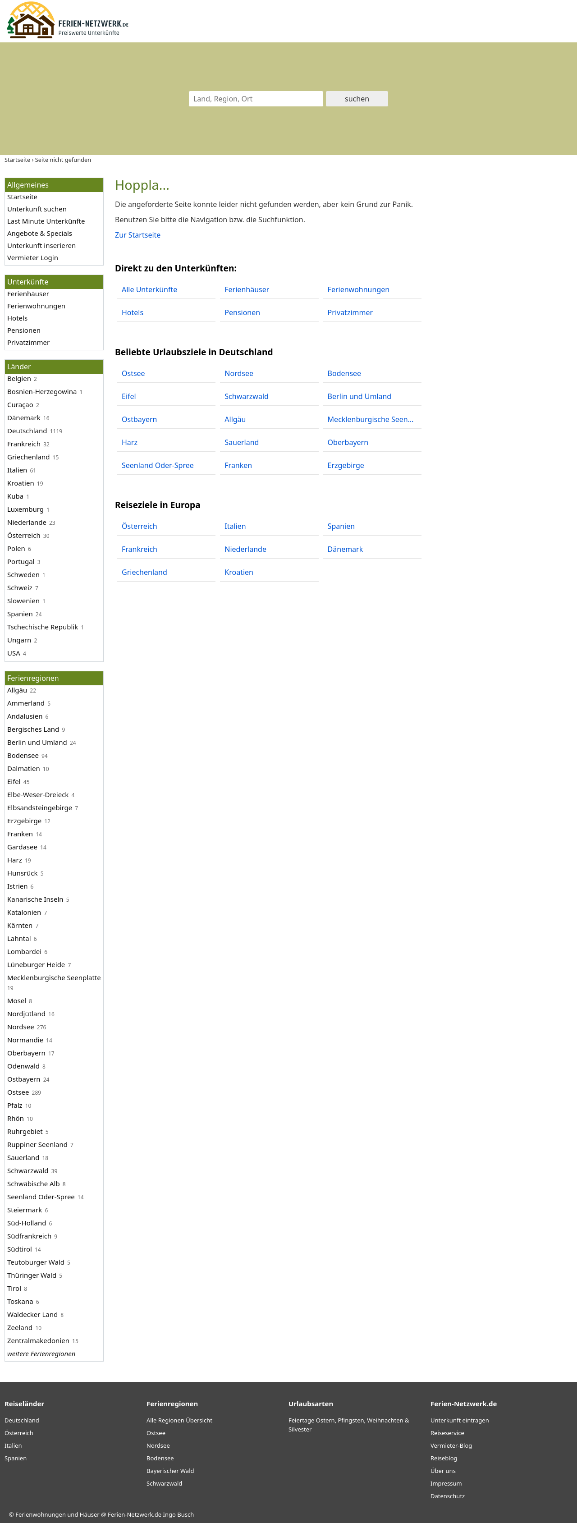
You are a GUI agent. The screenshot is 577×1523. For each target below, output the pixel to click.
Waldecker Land (32, 1314)
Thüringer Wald (31, 1275)
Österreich (24, 535)
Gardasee (22, 846)
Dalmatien (23, 768)
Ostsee (18, 1091)
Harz (14, 859)
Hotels (17, 317)
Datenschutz (447, 1496)
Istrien (17, 885)
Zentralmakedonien (38, 1340)
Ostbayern (24, 1078)
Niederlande (26, 522)
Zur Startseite (137, 235)
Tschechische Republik (42, 626)
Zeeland (19, 1327)
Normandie (25, 1039)
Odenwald (23, 1065)
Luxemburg (25, 509)
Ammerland (26, 702)
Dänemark (24, 417)
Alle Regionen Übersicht (179, 1420)
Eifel (14, 781)
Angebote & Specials (39, 233)
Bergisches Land (33, 729)
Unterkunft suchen (37, 208)
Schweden (23, 574)
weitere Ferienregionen (41, 1353)
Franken (20, 833)
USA (13, 652)
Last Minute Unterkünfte (46, 220)
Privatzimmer (28, 342)
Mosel (16, 1000)
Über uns (443, 1471)
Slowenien (23, 600)
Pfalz (15, 1105)
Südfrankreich (29, 1235)
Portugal (21, 561)
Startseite (22, 196)
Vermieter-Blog (451, 1445)
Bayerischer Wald (170, 1471)
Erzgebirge (24, 820)
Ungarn (19, 639)
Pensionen (24, 330)
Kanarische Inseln (35, 899)
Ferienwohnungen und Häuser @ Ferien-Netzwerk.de (88, 1514)
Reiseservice (447, 1433)
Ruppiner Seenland (37, 1144)
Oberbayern (26, 1052)
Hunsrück (22, 872)
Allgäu (17, 689)
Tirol (14, 1288)
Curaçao (20, 404)
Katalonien (24, 912)
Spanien (20, 613)
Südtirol (19, 1248)
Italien (17, 469)
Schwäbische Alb (33, 1183)
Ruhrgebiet (25, 1131)
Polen (16, 548)
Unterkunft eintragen (459, 1420)
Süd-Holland (26, 1222)
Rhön (15, 1118)
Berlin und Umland (37, 742)
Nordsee (20, 1026)
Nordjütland (26, 1013)
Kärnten (19, 925)
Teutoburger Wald (35, 1261)
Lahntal (19, 938)
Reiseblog (444, 1458)
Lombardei (24, 951)
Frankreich (24, 443)
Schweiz (19, 587)
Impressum (446, 1483)
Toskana (20, 1301)
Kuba (15, 495)
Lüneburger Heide (36, 964)
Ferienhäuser (28, 293)
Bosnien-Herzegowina (42, 391)
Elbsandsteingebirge (39, 807)
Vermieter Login (32, 257)
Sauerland (23, 1157)
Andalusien (24, 715)
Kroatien (20, 482)
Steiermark (24, 1209)
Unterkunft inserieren (41, 245)
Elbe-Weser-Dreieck (38, 794)
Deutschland (27, 430)
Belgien (19, 378)
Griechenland (28, 456)
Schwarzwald (27, 1170)
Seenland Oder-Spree (41, 1196)
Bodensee (23, 755)
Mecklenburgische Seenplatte (54, 977)
